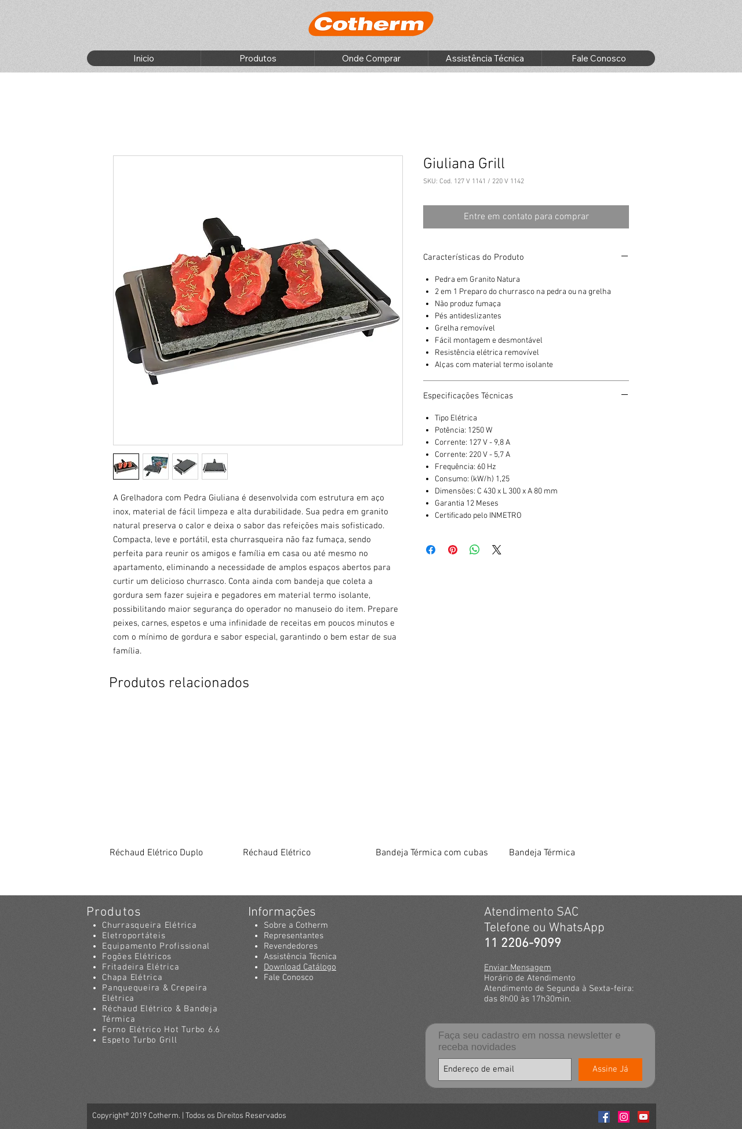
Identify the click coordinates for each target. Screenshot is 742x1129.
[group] (370, 800)
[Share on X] (497, 550)
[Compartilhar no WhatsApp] (475, 550)
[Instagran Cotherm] (624, 1117)
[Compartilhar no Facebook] (431, 550)
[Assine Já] (610, 1069)
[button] (257, 58)
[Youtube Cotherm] (643, 1117)
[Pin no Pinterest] (453, 550)
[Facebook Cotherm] (604, 1117)
